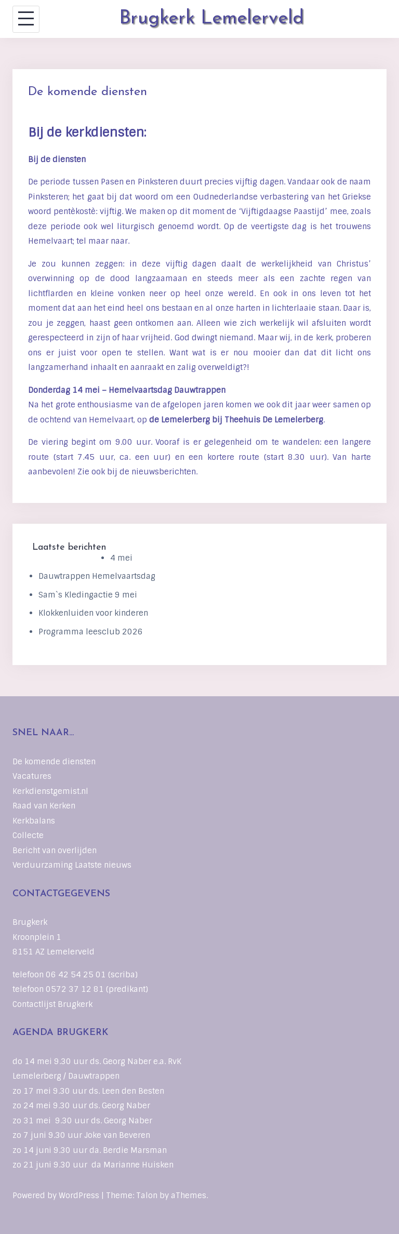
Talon (146, 1195)
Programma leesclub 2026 (90, 632)
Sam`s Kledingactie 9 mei (87, 595)
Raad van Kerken (43, 806)
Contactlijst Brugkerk (52, 1004)
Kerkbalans (33, 821)
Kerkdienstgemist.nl (50, 791)
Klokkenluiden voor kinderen (93, 613)
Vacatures (31, 776)
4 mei (121, 558)
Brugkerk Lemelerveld (211, 18)
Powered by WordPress (55, 1195)
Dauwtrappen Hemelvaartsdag (96, 576)
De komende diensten (54, 762)
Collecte (28, 835)
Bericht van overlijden (54, 850)
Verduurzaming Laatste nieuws (71, 865)
